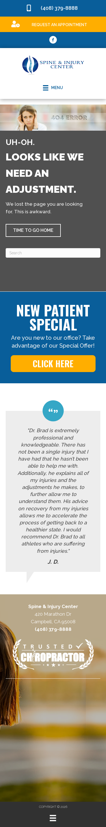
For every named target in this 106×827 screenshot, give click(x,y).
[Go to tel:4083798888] (53, 8)
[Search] (53, 253)
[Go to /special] (53, 24)
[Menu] (53, 818)
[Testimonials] (53, 486)
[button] (33, 230)
